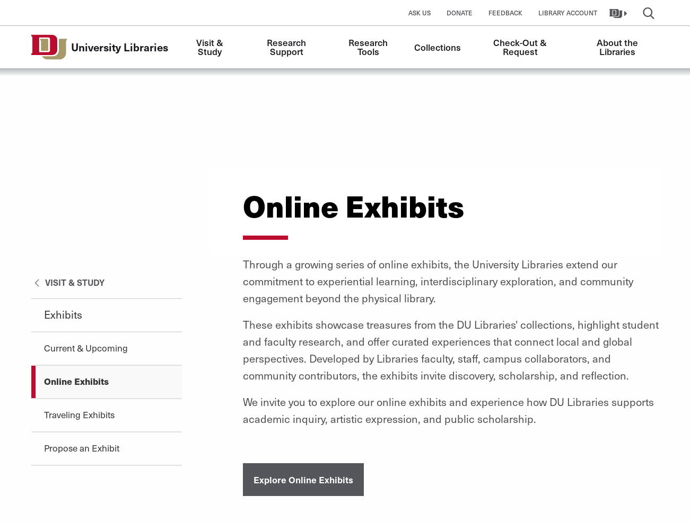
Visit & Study (210, 47)
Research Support (287, 47)
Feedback (505, 12)
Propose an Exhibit (81, 447)
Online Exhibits (76, 381)
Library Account (567, 12)
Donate (460, 12)
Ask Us (419, 12)
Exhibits (63, 314)
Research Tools (369, 47)
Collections (437, 47)
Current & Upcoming (86, 347)
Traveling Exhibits (79, 414)
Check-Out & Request (521, 47)
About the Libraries (618, 47)
